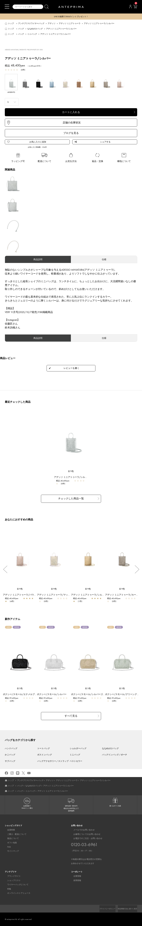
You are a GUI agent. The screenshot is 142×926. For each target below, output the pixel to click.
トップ (11, 23)
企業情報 (75, 876)
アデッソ (51, 23)
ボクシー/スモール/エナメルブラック (23, 694)
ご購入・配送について (14, 834)
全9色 (71, 472)
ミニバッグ (32, 34)
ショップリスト (11, 880)
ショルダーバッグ (78, 748)
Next (137, 570)
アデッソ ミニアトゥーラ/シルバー (73, 477)
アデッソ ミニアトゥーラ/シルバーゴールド (95, 595)
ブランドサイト (11, 876)
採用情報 (75, 880)
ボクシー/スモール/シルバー (53, 694)
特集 (7, 888)
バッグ (21, 29)
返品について (10, 838)
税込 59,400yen (13, 698)
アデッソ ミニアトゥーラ (69, 23)
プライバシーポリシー (102, 908)
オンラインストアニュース (16, 893)
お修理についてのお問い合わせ (84, 834)
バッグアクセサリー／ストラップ (53, 761)
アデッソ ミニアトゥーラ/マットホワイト (60, 595)
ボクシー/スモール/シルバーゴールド (92, 694)
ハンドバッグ (11, 748)
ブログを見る (71, 133)
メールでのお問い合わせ (81, 830)
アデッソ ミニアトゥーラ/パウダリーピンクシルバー (31, 595)
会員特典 (9, 830)
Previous (5, 570)
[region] (71, 439)
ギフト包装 (9, 842)
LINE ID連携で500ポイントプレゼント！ (71, 16)
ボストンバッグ (44, 754)
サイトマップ (10, 851)
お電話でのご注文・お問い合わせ (86, 851)
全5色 (20, 688)
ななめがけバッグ (35, 29)
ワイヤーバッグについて (15, 884)
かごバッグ (10, 754)
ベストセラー (76, 761)
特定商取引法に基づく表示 (125, 908)
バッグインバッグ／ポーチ (114, 754)
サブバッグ (10, 761)
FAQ (6, 847)
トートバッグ (43, 748)
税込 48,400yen (64, 481)
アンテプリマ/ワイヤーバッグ (31, 23)
